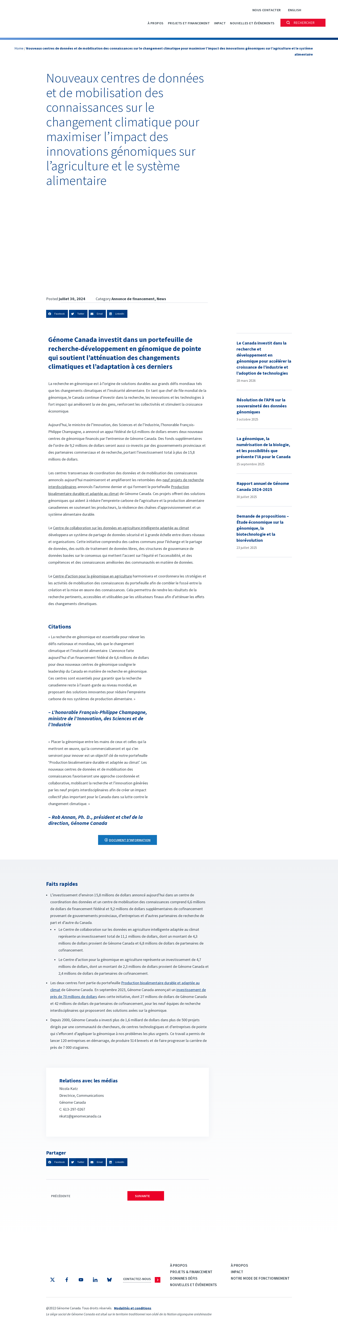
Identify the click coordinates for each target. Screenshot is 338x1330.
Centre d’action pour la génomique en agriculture (92, 576)
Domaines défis (183, 1278)
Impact (220, 23)
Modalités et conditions (132, 1308)
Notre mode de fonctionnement (260, 1278)
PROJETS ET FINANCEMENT (189, 23)
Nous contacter (266, 10)
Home (18, 48)
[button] (57, 314)
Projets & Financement (191, 1271)
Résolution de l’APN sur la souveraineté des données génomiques (261, 405)
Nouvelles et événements (252, 23)
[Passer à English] (295, 10)
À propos (156, 23)
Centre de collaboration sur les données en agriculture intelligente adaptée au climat (121, 527)
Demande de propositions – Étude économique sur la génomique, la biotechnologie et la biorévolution (262, 528)
